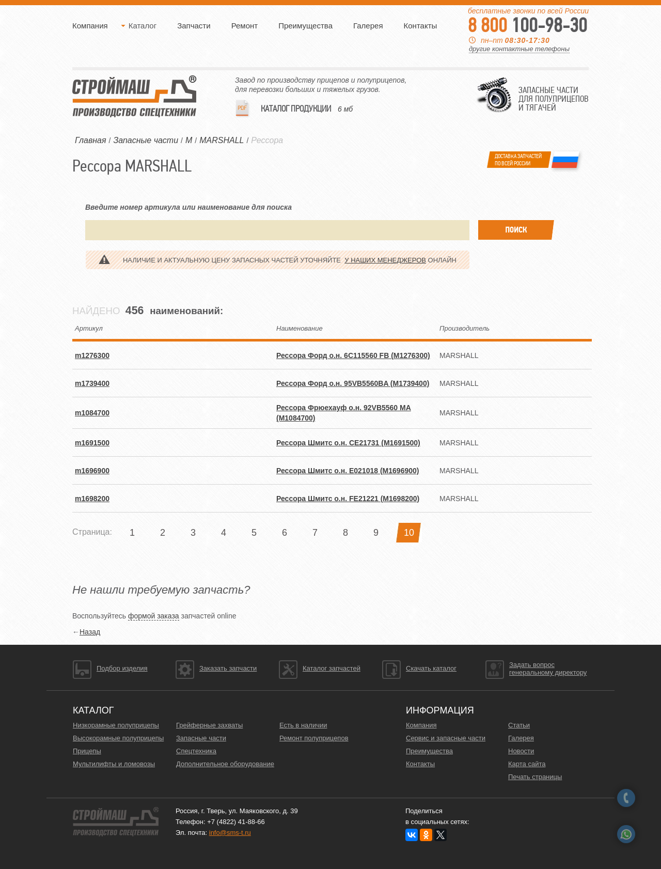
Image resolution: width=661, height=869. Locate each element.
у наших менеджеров (385, 260)
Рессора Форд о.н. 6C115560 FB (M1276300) (353, 355)
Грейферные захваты (209, 725)
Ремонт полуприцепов (314, 738)
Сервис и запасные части (445, 738)
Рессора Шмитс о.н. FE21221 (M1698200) (347, 498)
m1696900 (92, 471)
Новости (521, 751)
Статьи (519, 725)
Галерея (368, 25)
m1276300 (92, 355)
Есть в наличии (303, 725)
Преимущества (305, 25)
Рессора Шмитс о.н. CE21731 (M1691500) (348, 443)
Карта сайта (526, 764)
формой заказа (153, 616)
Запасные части (201, 738)
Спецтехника (196, 751)
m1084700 (92, 413)
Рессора (267, 140)
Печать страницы (535, 777)
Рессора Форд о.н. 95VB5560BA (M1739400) (352, 383)
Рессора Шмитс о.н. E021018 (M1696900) (347, 471)
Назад (90, 632)
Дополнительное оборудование (225, 764)
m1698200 (92, 498)
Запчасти (193, 25)
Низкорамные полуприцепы (116, 725)
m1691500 (92, 443)
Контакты (420, 25)
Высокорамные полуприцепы (118, 738)
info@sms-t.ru (230, 832)
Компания (90, 25)
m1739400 (92, 383)
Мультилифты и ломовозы (114, 764)
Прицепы (87, 751)
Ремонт (244, 25)
